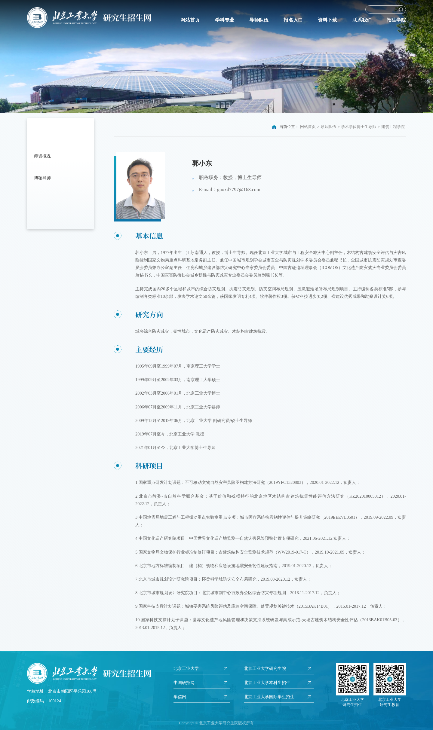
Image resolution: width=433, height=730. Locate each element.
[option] (216, 56)
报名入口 (293, 20)
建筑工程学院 (393, 127)
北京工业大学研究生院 (265, 668)
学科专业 (224, 20)
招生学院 (396, 20)
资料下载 (327, 20)
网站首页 (190, 20)
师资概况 (42, 156)
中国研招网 (184, 682)
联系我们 (362, 20)
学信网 (180, 696)
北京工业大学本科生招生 (267, 682)
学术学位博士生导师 (358, 127)
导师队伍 (259, 20)
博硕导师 (42, 178)
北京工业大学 (186, 668)
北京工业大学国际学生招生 (269, 696)
